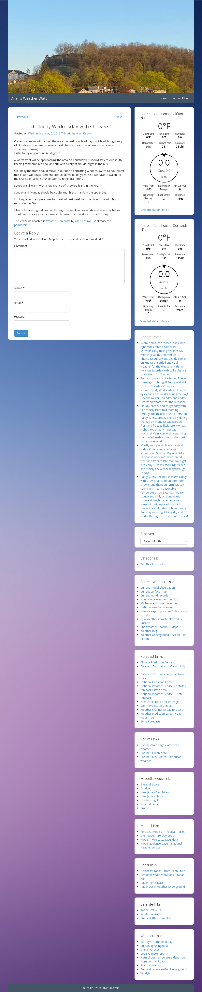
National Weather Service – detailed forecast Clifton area (163, 688)
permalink (20, 225)
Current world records (154, 595)
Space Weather (150, 804)
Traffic (144, 808)
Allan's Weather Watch (30, 98)
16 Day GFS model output (157, 942)
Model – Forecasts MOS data (159, 839)
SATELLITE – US (150, 910)
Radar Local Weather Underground (162, 886)
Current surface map (153, 591)
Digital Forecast (150, 949)
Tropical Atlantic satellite (156, 918)
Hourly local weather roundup (159, 599)
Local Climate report (153, 953)
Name (19, 288)
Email (18, 303)
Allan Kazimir (84, 133)
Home (163, 98)
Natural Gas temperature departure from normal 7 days (163, 959)
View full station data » (154, 210)
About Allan (180, 98)
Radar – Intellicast (151, 883)
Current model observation (157, 587)
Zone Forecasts (150, 721)
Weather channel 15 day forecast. (161, 709)
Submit (21, 333)
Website (19, 317)
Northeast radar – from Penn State (162, 871)
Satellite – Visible (151, 914)
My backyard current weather (159, 603)
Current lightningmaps (154, 946)
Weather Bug (148, 631)
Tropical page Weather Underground (163, 969)
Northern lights (150, 800)
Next (119, 117)
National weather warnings (157, 607)
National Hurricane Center (157, 682)
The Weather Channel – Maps (159, 627)
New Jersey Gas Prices (154, 792)
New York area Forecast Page (159, 702)
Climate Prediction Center (156, 662)
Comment (20, 246)
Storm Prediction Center (155, 706)
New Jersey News (151, 796)
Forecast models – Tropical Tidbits (162, 832)
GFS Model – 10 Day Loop (157, 835)
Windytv (145, 973)
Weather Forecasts (58, 221)
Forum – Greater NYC (154, 753)
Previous (22, 117)
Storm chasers (149, 965)
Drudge (145, 788)
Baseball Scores (150, 784)
